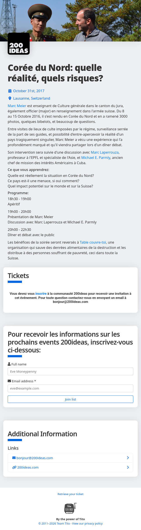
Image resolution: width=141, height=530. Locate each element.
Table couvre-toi (93, 242)
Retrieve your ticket (70, 494)
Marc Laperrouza (105, 152)
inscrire (41, 294)
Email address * (70, 385)
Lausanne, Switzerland (31, 98)
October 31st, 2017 (28, 90)
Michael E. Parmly (95, 157)
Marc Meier (17, 105)
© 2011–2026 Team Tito (54, 523)
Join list (70, 399)
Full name (70, 368)
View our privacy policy (87, 523)
